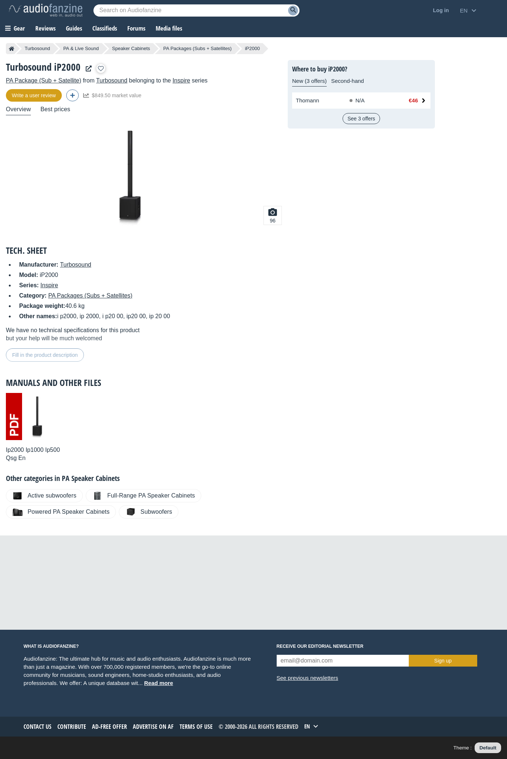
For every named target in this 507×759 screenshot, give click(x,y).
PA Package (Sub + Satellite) (43, 80)
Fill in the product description (45, 355)
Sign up (442, 661)
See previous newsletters (307, 678)
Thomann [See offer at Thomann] (307, 100)
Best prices (55, 109)
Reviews (45, 28)
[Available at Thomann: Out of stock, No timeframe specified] (370, 100)
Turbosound (37, 48)
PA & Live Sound (81, 48)
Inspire (181, 80)
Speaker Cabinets (131, 48)
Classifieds (104, 28)
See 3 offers (361, 119)
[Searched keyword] (196, 10)
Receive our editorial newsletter (320, 646)
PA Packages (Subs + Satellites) (197, 48)
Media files (169, 28)
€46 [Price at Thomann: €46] (413, 100)
